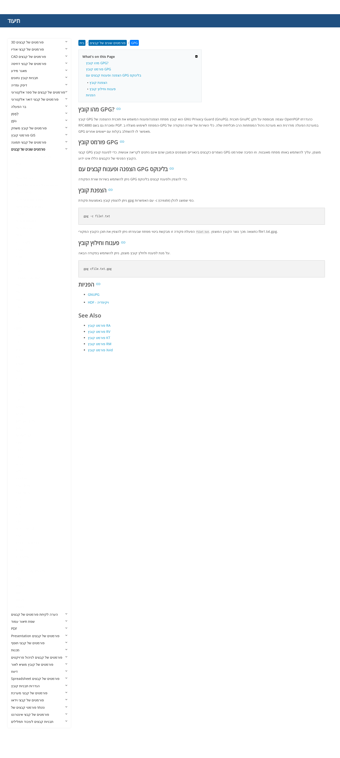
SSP (18, 535)
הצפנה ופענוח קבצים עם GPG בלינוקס (113, 75)
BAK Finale (24, 192)
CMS (19, 249)
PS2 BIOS (23, 485)
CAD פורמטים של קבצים (39, 56)
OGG (19, 457)
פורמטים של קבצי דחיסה (39, 63)
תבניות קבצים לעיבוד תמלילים (39, 721)
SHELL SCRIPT (26, 528)
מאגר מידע (39, 70)
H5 (18, 342)
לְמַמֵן (39, 113)
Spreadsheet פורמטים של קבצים (39, 678)
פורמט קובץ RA (99, 325)
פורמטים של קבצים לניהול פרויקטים (39, 657)
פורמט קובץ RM (99, 344)
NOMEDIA (23, 435)
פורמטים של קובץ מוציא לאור (39, 664)
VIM (19, 578)
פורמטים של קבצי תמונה (39, 142)
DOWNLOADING (28, 278)
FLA (18, 321)
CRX (19, 256)
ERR (19, 299)
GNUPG (93, 294)
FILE (19, 314)
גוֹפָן (39, 121)
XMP (19, 593)
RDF (19, 500)
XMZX (20, 600)
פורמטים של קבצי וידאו (39, 700)
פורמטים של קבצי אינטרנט (39, 714)
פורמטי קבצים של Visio (39, 707)
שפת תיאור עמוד (39, 621)
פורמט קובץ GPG (98, 69)
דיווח (39, 671)
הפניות (90, 95)
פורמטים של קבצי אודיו (39, 49)
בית (82, 43)
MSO (19, 428)
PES (18, 471)
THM (19, 550)
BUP (19, 235)
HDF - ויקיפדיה (98, 302)
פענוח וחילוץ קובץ (102, 89)
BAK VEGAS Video (29, 206)
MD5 (19, 414)
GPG (19, 328)
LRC (19, 400)
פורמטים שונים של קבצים (39, 149)
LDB (19, 385)
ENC (19, 285)
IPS (18, 357)
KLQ (19, 378)
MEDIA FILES (25, 421)
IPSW (20, 364)
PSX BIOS (23, 493)
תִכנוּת (39, 650)
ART (19, 171)
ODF (19, 450)
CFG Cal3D (24, 242)
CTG (19, 264)
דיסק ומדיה (39, 85)
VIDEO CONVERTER (31, 571)
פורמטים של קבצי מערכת (39, 693)
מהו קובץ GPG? (97, 63)
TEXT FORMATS (28, 543)
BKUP (20, 214)
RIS (18, 514)
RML (19, 521)
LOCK (20, 392)
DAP (19, 271)
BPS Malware (26, 221)
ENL (19, 292)
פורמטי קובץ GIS (39, 135)
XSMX (20, 607)
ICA (18, 349)
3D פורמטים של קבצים (39, 42)
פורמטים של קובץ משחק (39, 128)
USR (19, 564)
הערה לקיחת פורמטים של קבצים (39, 614)
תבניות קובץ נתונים (39, 78)
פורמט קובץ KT (99, 337)
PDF (39, 628)
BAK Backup (25, 178)
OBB (19, 442)
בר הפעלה (39, 106)
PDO (19, 464)
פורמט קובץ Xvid (100, 350)
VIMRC (21, 586)
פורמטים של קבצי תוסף (39, 643)
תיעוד (14, 21)
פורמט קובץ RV (99, 331)
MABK (20, 407)
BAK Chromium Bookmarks (37, 185)
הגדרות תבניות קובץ (39, 686)
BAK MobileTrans (29, 199)
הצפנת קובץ (98, 82)
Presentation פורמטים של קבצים (39, 636)
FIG (18, 307)
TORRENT (23, 557)
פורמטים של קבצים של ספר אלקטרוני (39, 92)
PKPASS (22, 478)
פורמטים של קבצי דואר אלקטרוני (39, 99)
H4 (18, 335)
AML (19, 163)
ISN (18, 371)
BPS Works (24, 228)
